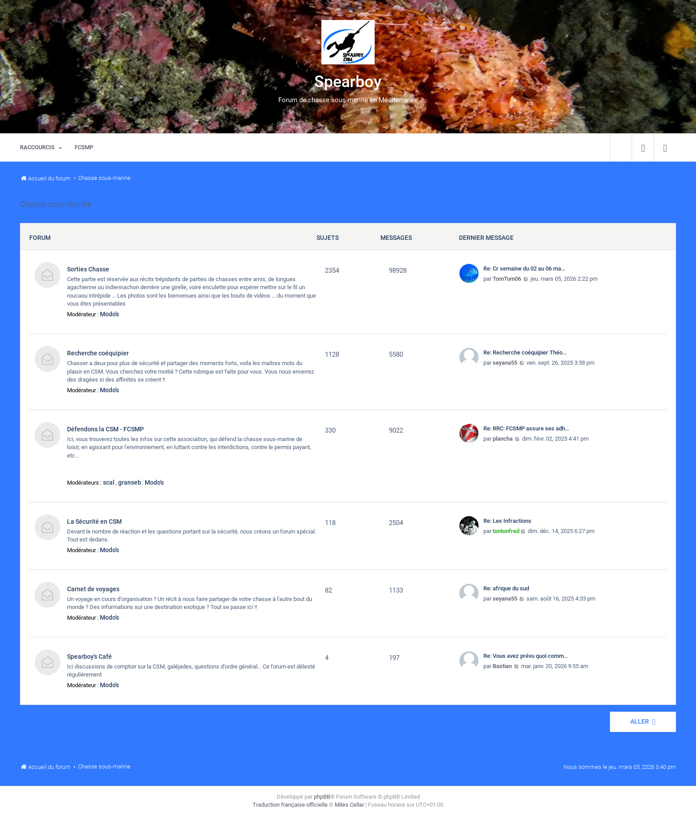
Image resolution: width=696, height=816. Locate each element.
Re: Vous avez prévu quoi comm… (525, 656)
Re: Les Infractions (507, 520)
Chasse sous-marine (55, 204)
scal (109, 482)
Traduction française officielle (290, 804)
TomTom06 (507, 278)
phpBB (322, 796)
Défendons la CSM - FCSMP (105, 429)
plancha (503, 438)
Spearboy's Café (89, 656)
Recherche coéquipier (98, 353)
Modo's (109, 314)
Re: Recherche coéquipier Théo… (524, 352)
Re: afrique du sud (506, 588)
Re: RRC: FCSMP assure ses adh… (526, 428)
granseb (129, 482)
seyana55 (505, 362)
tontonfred (506, 531)
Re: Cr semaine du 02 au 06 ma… (524, 268)
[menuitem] (643, 147)
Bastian (502, 666)
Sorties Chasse (88, 269)
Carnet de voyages (93, 589)
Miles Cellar (349, 804)
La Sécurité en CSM (94, 521)
